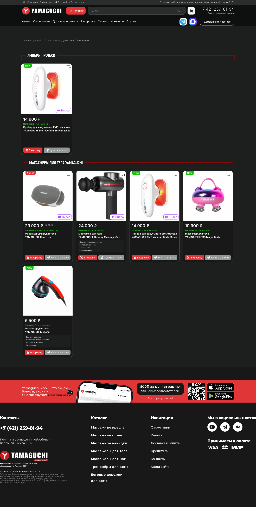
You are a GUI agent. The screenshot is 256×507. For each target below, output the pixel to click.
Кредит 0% (159, 451)
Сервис (103, 21)
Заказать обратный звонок (221, 13)
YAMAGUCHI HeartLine (38, 237)
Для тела (68, 40)
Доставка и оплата (65, 21)
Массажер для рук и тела (40, 233)
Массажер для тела (90, 233)
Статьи (131, 21)
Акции (26, 21)
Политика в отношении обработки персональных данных (25, 441)
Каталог (157, 435)
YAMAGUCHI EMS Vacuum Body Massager (48, 130)
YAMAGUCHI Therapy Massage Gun (99, 237)
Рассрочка (88, 21)
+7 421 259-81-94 (217, 9)
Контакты (117, 21)
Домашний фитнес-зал (217, 21)
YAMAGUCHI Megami (37, 331)
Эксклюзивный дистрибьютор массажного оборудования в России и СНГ (196, 2)
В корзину (33, 150)
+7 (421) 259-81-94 (21, 428)
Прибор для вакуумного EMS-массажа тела (49, 127)
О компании (41, 21)
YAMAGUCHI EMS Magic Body (202, 237)
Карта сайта (160, 467)
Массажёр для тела (37, 328)
